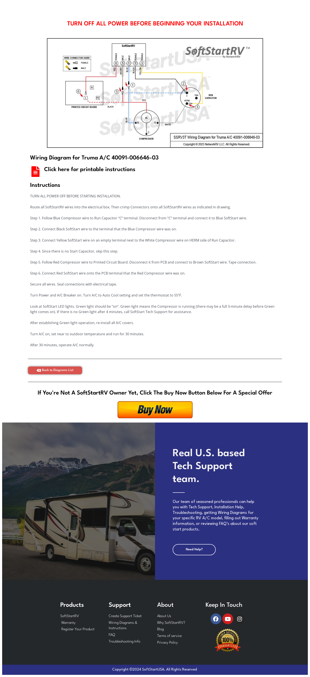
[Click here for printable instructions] (35, 171)
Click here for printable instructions (89, 169)
